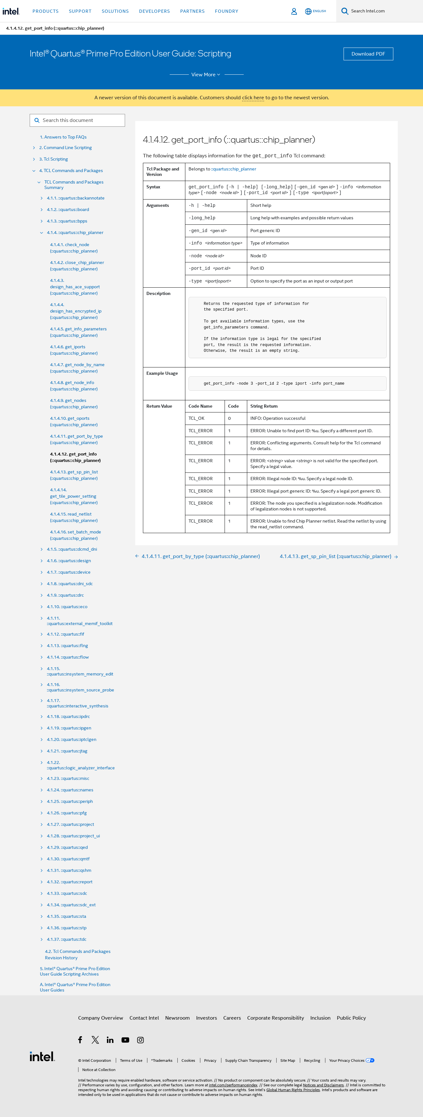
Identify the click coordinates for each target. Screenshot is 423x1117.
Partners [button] (192, 11)
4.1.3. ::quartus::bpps (67, 221)
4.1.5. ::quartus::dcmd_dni (72, 549)
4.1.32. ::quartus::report (70, 882)
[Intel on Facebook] (80, 1041)
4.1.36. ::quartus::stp (66, 928)
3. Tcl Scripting (53, 159)
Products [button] (46, 11)
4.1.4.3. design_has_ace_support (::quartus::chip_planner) (75, 286)
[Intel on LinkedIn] (110, 1041)
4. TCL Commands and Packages (71, 170)
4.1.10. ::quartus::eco (67, 606)
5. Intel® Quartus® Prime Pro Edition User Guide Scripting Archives (75, 971)
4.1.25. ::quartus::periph (70, 801)
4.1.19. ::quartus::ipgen (69, 728)
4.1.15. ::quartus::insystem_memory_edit (80, 671)
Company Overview (100, 1018)
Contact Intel (144, 1018)
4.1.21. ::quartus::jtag (67, 751)
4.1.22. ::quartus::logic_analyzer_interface (81, 765)
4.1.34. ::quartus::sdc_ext (71, 905)
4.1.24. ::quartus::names (70, 790)
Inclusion (320, 1018)
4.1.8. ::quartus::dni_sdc (70, 583)
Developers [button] (154, 11)
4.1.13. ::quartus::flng (67, 645)
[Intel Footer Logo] (42, 1056)
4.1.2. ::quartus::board (68, 209)
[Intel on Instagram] (141, 1041)
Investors (206, 1018)
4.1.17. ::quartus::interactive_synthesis (77, 703)
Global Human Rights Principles (293, 1089)
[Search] (345, 11)
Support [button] (80, 11)
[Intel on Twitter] (95, 1041)
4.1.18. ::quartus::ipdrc (68, 716)
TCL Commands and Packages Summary (74, 184)
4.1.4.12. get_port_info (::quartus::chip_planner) (75, 457)
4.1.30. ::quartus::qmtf (68, 859)
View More (206, 75)
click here (253, 97)
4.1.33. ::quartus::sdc (67, 893)
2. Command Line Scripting (65, 147)
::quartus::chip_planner (233, 169)
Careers (232, 1018)
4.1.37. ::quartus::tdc (66, 939)
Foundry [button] (227, 11)
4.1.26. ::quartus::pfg (67, 813)
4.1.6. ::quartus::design (69, 560)
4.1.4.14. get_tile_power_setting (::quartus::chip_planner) (74, 496)
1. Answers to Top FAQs (63, 137)
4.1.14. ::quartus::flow (68, 657)
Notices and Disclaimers (323, 1085)
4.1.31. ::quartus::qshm (69, 870)
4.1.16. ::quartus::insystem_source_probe (80, 687)
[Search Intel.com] (386, 11)
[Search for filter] (77, 120)
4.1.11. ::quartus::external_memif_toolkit (80, 620)
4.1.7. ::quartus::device (69, 572)
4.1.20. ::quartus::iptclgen (71, 739)
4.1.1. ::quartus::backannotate (76, 198)
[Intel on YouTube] (126, 1041)
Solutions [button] (115, 11)
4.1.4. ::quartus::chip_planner (75, 232)
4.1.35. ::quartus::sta (66, 916)
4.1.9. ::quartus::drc (65, 595)
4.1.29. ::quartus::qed (67, 847)
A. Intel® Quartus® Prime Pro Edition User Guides (75, 987)
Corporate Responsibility (275, 1018)
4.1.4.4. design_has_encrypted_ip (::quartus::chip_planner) (75, 311)
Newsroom (177, 1018)
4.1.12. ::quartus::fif (65, 634)
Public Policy (351, 1018)
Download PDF (368, 54)
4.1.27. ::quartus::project (70, 824)
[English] (315, 11)
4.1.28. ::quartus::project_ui (73, 836)
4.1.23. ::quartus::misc (68, 778)
